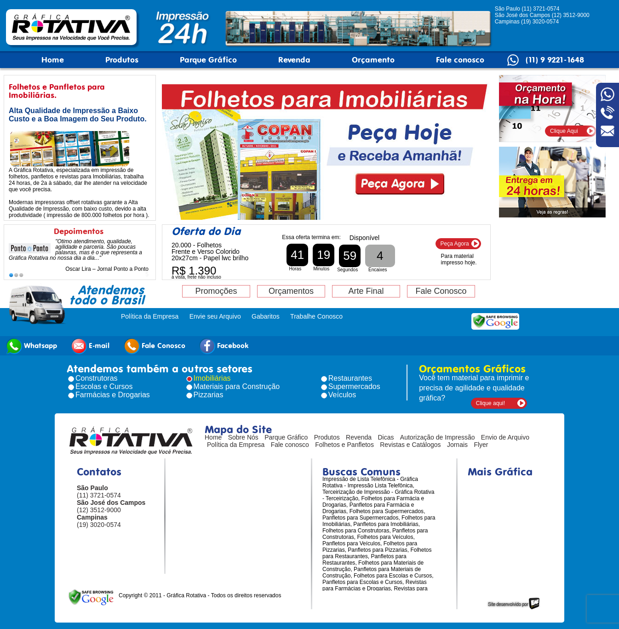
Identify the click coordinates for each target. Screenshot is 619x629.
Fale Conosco (440, 291)
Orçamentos (291, 291)
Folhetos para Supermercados (387, 511)
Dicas (386, 437)
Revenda (294, 59)
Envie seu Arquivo (215, 316)
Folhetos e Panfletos (344, 444)
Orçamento (373, 59)
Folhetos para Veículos (385, 537)
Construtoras (96, 378)
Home (52, 59)
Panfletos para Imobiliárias (385, 524)
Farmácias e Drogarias (112, 395)
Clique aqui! (490, 403)
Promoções (216, 291)
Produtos (121, 59)
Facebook (224, 346)
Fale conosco (460, 59)
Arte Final (366, 291)
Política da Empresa (149, 316)
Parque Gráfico (208, 59)
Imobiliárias (212, 378)
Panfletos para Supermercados (360, 518)
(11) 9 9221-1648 (555, 59)
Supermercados (354, 386)
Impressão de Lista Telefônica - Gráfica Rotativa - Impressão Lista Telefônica (370, 482)
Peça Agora (455, 243)
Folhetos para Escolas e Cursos (393, 575)
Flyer (481, 444)
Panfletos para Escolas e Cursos (362, 582)
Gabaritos (266, 316)
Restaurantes (350, 378)
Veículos (342, 395)
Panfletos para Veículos (351, 543)
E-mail (90, 346)
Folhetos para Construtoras (355, 530)
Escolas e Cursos (104, 386)
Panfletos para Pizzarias (377, 550)
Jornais (457, 444)
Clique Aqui (564, 131)
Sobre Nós (243, 437)
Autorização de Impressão (437, 437)
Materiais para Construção (237, 386)
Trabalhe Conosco (316, 316)
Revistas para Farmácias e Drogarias (374, 585)
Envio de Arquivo (505, 437)
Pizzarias (209, 395)
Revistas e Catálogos (410, 444)
